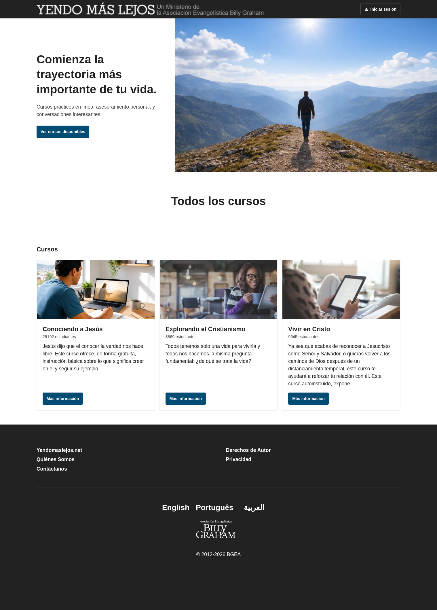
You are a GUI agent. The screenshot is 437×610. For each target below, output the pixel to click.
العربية (254, 507)
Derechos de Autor (248, 450)
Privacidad (238, 459)
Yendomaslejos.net (59, 450)
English (175, 507)
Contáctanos (52, 469)
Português (214, 507)
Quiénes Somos (56, 459)
